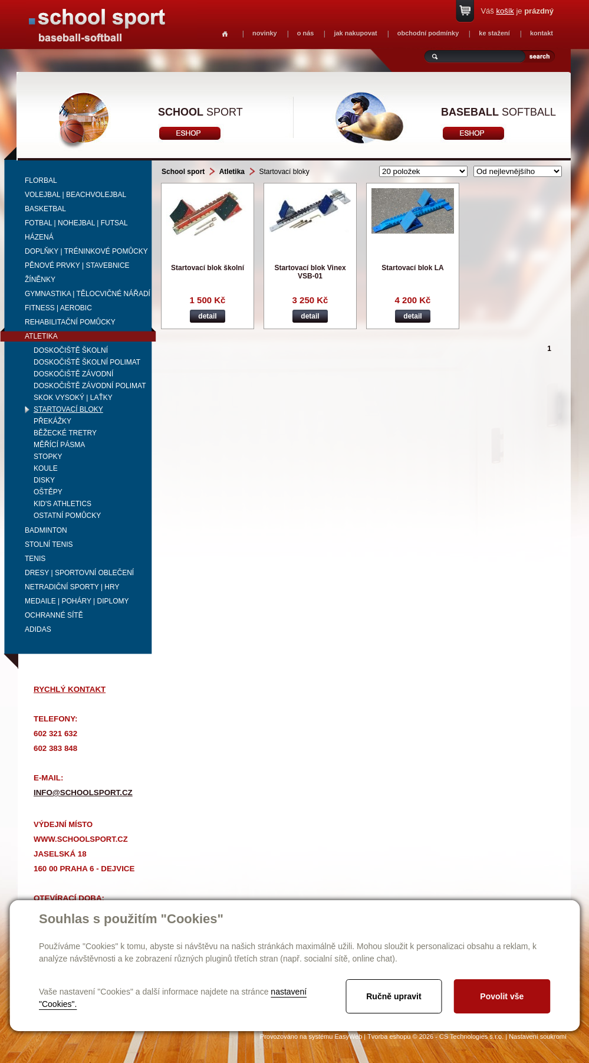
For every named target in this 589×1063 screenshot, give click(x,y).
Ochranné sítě (54, 615)
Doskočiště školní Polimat (87, 362)
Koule (46, 468)
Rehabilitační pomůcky (70, 322)
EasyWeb (348, 1036)
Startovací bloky (68, 409)
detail (207, 316)
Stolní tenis (49, 544)
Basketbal (45, 209)
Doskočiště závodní (73, 374)
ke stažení (494, 33)
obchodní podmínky (428, 33)
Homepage (225, 34)
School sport (183, 172)
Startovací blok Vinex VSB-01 (309, 272)
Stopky (48, 456)
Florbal (41, 180)
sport (200, 112)
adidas (38, 629)
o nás (305, 33)
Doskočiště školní (71, 350)
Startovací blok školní (207, 268)
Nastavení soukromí (538, 1036)
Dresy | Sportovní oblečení (79, 573)
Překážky (52, 421)
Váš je (517, 10)
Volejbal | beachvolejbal (75, 195)
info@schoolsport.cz (83, 792)
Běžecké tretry (65, 433)
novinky (264, 33)
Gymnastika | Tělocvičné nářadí (87, 294)
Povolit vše (502, 996)
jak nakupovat (355, 33)
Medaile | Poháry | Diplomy (77, 601)
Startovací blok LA (412, 268)
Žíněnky (40, 279)
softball (498, 112)
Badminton (46, 530)
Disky (44, 480)
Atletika (41, 336)
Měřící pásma (59, 445)
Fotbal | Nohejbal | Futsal (76, 223)
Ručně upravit (393, 996)
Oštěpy (48, 492)
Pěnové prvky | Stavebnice (77, 265)
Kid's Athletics (62, 504)
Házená (39, 237)
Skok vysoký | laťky (73, 397)
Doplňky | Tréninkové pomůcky (86, 251)
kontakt (541, 33)
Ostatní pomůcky (67, 515)
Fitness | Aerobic (58, 308)
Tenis (35, 559)
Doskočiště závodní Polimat (90, 386)
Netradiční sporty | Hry (72, 587)
